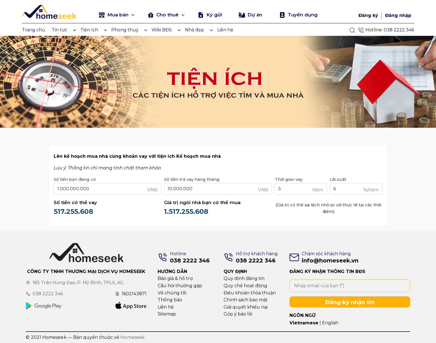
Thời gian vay (289, 179)
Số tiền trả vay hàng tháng (192, 179)
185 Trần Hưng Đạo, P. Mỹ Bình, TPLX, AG (78, 282)
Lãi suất (338, 179)
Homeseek (132, 337)
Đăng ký (368, 15)
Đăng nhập (398, 15)
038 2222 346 (399, 29)
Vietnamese (303, 323)
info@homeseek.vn (330, 260)
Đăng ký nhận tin (350, 302)
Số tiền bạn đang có (75, 179)
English (330, 323)
